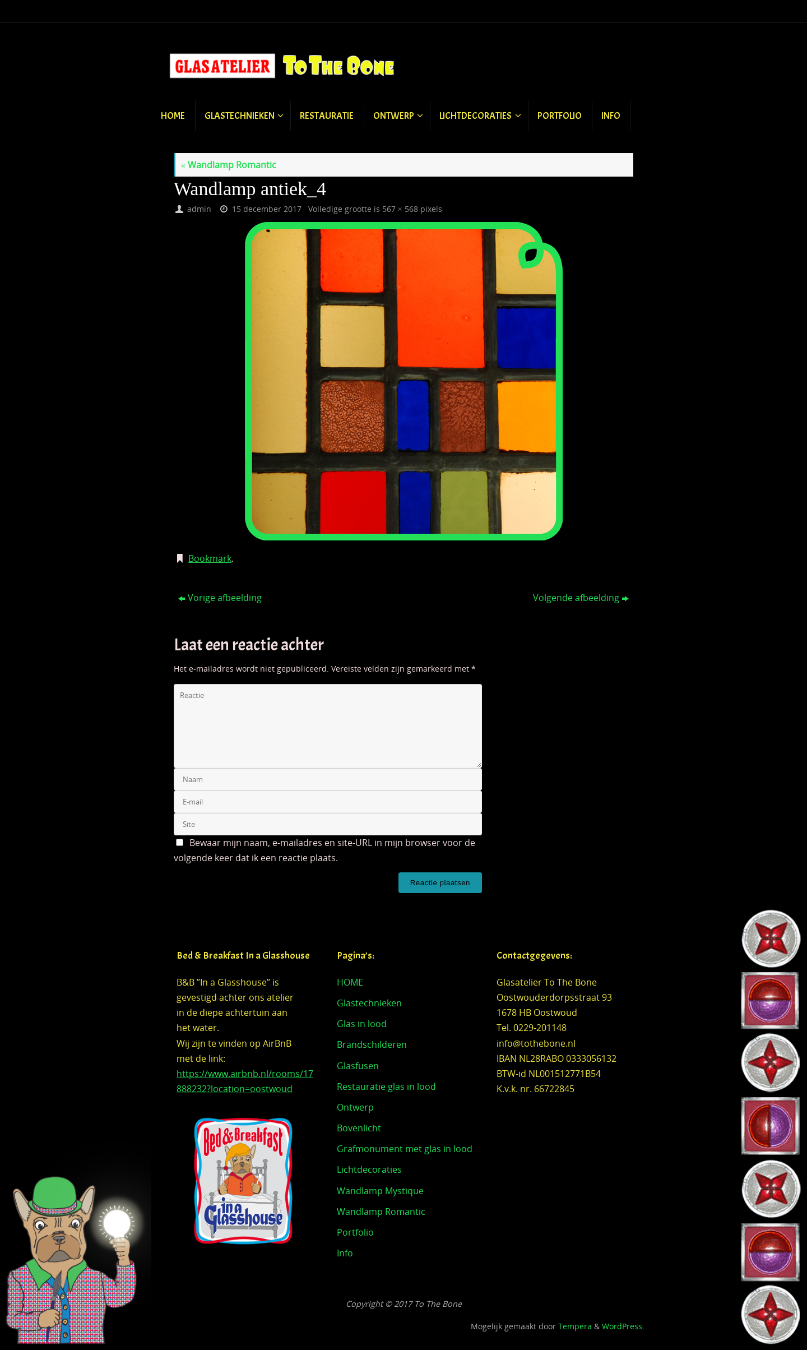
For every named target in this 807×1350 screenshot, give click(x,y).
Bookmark (209, 558)
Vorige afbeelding (220, 597)
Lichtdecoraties (369, 1169)
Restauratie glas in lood (386, 1086)
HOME (350, 982)
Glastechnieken (369, 1003)
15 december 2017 (267, 209)
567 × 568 (400, 209)
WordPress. (623, 1326)
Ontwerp (355, 1107)
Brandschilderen (372, 1044)
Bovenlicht (359, 1128)
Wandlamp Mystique (380, 1191)
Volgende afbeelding (581, 597)
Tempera (575, 1326)
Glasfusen (358, 1066)
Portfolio (355, 1232)
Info (345, 1253)
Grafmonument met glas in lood (404, 1149)
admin (199, 209)
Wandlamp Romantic (228, 165)
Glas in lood (362, 1024)
